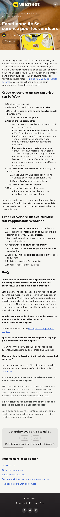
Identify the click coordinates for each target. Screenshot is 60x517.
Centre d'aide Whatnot (14, 13)
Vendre (33, 13)
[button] (55, 4)
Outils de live (8, 465)
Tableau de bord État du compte (19, 484)
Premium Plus (36, 503)
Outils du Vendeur (13, 17)
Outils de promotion (12, 470)
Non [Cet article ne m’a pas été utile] (24, 438)
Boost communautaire (13, 474)
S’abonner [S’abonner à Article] (10, 41)
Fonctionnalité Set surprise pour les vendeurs (25, 479)
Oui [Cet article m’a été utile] (36, 438)
